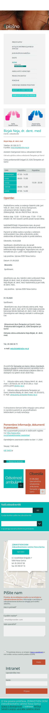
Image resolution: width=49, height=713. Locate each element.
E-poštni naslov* (10, 616)
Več (20, 485)
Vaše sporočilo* (10, 624)
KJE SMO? (7, 450)
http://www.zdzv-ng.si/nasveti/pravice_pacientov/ (17, 434)
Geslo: (8, 680)
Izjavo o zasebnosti (36, 652)
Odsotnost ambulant (13, 480)
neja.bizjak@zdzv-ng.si (20, 147)
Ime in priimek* (10, 607)
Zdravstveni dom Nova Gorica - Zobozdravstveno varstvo (21, 7)
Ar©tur (37, 706)
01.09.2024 (34, 479)
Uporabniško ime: (13, 672)
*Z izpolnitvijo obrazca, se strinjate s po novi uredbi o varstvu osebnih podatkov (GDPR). (24, 653)
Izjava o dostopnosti (11, 706)
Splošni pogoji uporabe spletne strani (20, 709)
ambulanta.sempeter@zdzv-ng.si (23, 394)
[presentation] (23, 643)
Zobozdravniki (14, 134)
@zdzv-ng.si (19, 386)
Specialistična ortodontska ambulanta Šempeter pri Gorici (35, 486)
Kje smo (20, 552)
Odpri (39, 523)
